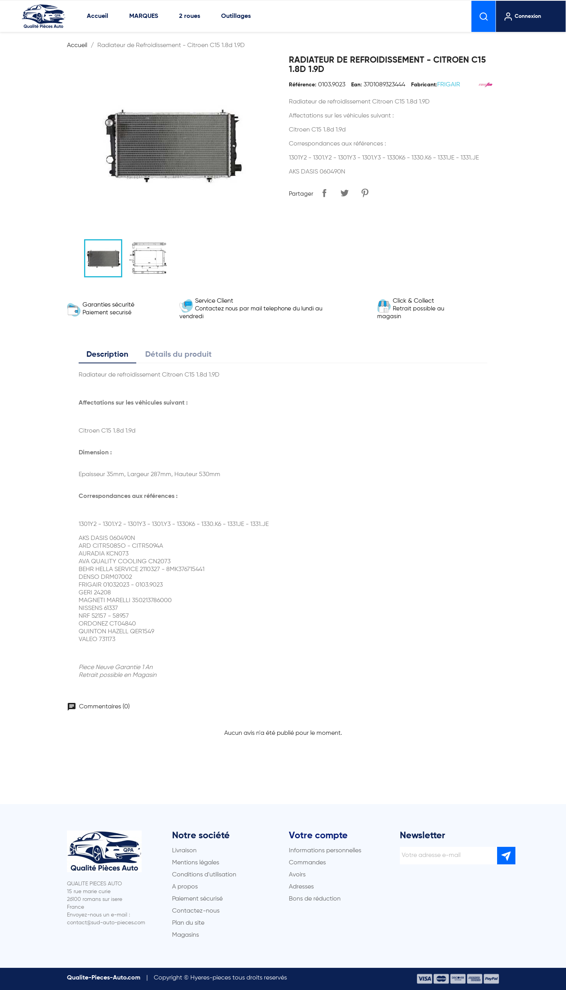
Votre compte (318, 835)
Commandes (307, 863)
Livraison (184, 851)
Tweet (344, 193)
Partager (324, 193)
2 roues (189, 16)
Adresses (301, 887)
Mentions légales (195, 863)
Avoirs (297, 875)
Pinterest (365, 193)
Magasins (185, 935)
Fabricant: (424, 85)
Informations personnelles (325, 851)
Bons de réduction (315, 899)
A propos (185, 887)
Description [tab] (107, 355)
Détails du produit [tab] (178, 355)
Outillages (236, 16)
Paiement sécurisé (197, 899)
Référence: (302, 85)
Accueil (97, 16)
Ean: (356, 85)
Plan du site (188, 923)
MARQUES (143, 16)
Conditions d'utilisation (204, 875)
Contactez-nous (196, 911)
